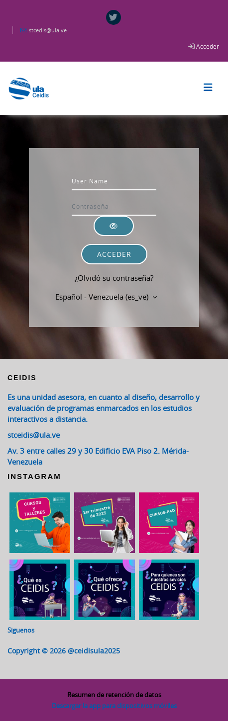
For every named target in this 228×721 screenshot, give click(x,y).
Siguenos (20, 630)
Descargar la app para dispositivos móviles (114, 705)
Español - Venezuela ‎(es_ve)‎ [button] (102, 297)
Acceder (207, 46)
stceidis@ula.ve (33, 435)
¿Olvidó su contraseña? (114, 278)
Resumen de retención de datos (114, 694)
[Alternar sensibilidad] (114, 226)
